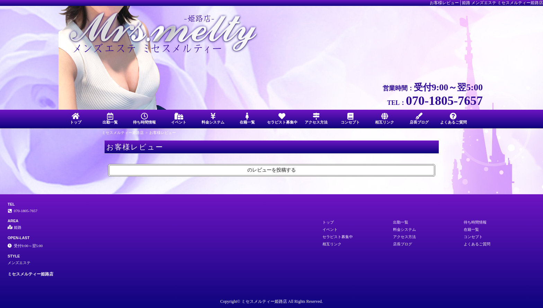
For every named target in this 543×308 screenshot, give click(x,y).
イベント (178, 118)
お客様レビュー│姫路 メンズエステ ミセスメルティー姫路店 (486, 2)
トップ (75, 118)
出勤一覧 (110, 118)
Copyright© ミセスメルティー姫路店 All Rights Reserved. (271, 301)
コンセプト (350, 118)
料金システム (213, 118)
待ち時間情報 (144, 118)
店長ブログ (419, 118)
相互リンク (384, 118)
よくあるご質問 (453, 118)
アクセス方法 (316, 118)
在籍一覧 (247, 118)
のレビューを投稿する (271, 170)
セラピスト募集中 (282, 118)
